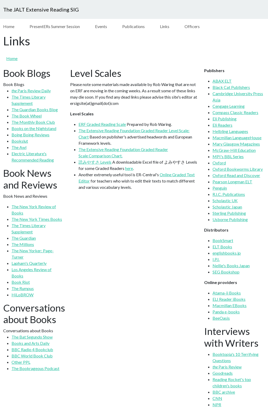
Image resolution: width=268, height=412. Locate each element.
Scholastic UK (225, 200)
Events (101, 26)
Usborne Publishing (230, 219)
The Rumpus (23, 288)
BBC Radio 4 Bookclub (32, 349)
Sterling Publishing (229, 213)
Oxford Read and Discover (236, 175)
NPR (217, 404)
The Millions (23, 244)
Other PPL (21, 362)
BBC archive (224, 391)
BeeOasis (221, 317)
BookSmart (223, 240)
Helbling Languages (230, 131)
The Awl (19, 147)
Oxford (219, 162)
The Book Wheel (27, 115)
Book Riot (21, 282)
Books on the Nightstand (34, 128)
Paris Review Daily (31, 90)
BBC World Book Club (32, 355)
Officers (192, 26)
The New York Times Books (37, 219)
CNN (217, 398)
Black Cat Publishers (231, 87)
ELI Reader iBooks (229, 299)
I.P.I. (216, 259)
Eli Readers (222, 124)
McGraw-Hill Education (234, 150)
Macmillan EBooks (230, 305)
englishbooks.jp (227, 252)
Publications (133, 26)
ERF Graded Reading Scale (102, 124)
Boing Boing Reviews (30, 134)
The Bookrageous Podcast (35, 368)
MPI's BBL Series (228, 156)
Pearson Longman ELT (232, 181)
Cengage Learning (229, 106)
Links (164, 26)
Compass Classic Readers (235, 112)
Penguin (220, 187)
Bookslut (20, 140)
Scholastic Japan (227, 206)
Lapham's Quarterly (29, 263)
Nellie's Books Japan (231, 265)
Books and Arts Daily (30, 343)
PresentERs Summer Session (55, 26)
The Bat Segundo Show (32, 336)
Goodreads (223, 373)
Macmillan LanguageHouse (237, 137)
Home (8, 26)
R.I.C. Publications (229, 194)
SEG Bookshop (226, 271)
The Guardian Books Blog (35, 109)
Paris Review (227, 366)
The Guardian (24, 238)
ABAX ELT (222, 80)
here (129, 168)
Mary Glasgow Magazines (236, 143)
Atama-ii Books (227, 292)
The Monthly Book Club (33, 122)
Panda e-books (226, 311)
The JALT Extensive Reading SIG (41, 9)
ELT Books (222, 246)
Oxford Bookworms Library (238, 169)
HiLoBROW (23, 294)
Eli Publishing (225, 118)
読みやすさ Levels (95, 161)
